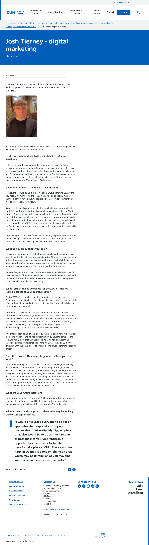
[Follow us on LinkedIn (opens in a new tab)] (97, 486)
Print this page (12, 56)
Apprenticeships (56, 12)
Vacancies (123, 12)
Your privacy (10, 535)
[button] (121, 2)
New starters (98, 12)
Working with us (16, 482)
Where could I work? (79, 12)
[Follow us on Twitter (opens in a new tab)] (80, 486)
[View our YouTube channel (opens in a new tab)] (89, 486)
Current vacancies (16, 486)
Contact (111, 12)
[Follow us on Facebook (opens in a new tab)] (84, 486)
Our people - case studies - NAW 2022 (21, 27)
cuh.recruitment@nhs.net (59, 509)
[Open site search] (138, 12)
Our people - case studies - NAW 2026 (53, 23)
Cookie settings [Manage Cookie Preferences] (61, 535)
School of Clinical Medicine (43, 535)
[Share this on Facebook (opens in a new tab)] (74, 469)
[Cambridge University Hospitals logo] (17, 12)
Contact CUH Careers (17, 504)
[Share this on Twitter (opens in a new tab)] (70, 469)
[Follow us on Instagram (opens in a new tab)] (93, 486)
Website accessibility (24, 535)
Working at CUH (38, 12)
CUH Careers (11, 23)
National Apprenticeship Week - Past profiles (91, 23)
